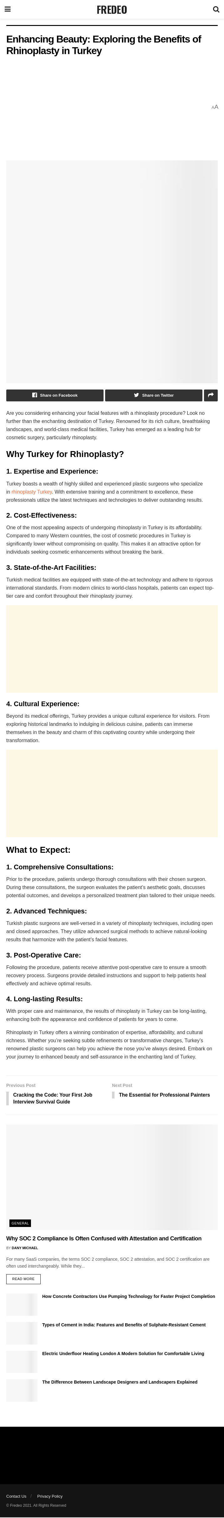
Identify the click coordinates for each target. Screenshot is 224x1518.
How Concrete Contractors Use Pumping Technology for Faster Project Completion (128, 1296)
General (20, 1224)
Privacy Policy (50, 1497)
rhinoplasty (24, 492)
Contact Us (16, 1497)
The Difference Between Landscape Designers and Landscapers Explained (119, 1382)
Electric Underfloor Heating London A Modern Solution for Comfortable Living (123, 1354)
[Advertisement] (106, 107)
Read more (23, 1279)
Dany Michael (25, 1248)
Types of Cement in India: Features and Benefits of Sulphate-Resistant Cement (124, 1325)
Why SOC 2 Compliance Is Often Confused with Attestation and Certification (103, 1239)
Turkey (44, 492)
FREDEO (112, 9)
